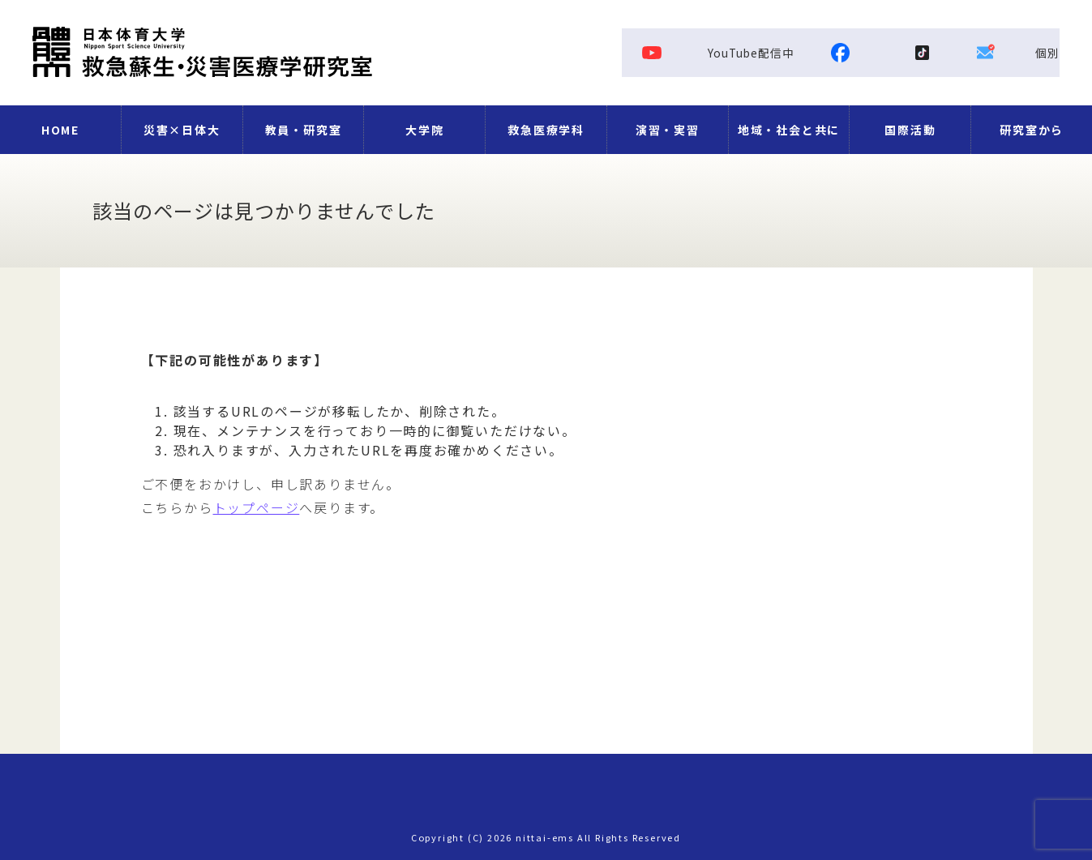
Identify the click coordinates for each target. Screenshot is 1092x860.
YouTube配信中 (719, 53)
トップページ (256, 507)
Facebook (938, 52)
